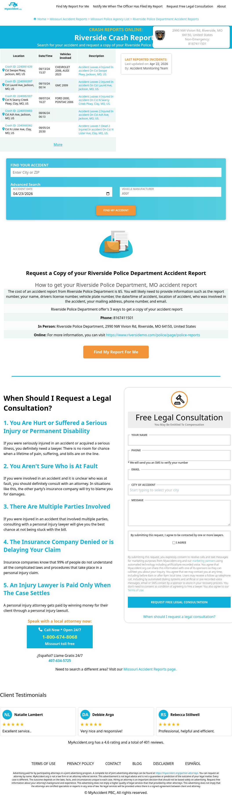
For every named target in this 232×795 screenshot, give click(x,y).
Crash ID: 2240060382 (18, 125)
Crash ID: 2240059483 (18, 111)
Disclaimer (163, 763)
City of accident (143, 485)
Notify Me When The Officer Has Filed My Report (128, 6)
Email (135, 469)
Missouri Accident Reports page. (150, 669)
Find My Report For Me (72, 6)
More (58, 144)
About (221, 6)
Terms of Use (135, 590)
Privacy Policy (80, 763)
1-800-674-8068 (59, 636)
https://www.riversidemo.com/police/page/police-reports (153, 334)
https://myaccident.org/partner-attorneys (177, 773)
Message (137, 500)
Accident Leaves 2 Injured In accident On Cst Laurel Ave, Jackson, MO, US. (96, 85)
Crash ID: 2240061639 (18, 67)
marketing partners (203, 561)
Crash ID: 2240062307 (18, 96)
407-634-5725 (60, 660)
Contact (113, 763)
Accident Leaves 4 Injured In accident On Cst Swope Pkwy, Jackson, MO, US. (96, 70)
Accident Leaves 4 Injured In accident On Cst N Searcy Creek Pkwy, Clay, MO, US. (96, 100)
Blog (137, 763)
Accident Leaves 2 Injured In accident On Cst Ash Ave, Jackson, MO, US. (96, 115)
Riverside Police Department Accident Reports (166, 19)
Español (193, 763)
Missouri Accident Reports (68, 19)
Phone (136, 450)
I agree (181, 542)
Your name (139, 435)
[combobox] (179, 489)
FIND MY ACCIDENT (116, 210)
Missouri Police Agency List (110, 19)
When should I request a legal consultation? (179, 616)
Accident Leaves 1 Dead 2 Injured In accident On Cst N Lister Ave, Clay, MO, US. (96, 129)
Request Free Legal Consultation (190, 6)
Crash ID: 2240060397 (18, 81)
